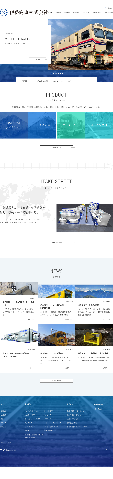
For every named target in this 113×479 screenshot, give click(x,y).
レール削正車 (48, 423)
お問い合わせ (98, 422)
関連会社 (3, 439)
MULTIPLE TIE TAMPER (25, 35)
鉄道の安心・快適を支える (75, 423)
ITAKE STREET (56, 242)
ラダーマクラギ (30, 439)
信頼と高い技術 (72, 435)
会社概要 (3, 427)
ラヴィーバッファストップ (52, 435)
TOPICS (24, 78)
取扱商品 (37, 56)
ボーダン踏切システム (51, 439)
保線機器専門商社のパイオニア (77, 439)
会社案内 (3, 416)
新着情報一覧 (56, 392)
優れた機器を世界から (74, 427)
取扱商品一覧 (56, 145)
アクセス (3, 435)
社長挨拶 (3, 423)
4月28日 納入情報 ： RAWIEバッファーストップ (58, 78)
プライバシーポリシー (7, 455)
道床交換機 (28, 435)
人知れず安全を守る (73, 431)
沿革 (1, 431)
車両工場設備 (48, 443)
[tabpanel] (56, 47)
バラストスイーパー (50, 431)
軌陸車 (27, 443)
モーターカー (48, 427)
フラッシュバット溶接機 (32, 431)
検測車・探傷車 (30, 427)
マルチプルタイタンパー (32, 423)
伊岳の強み (71, 416)
